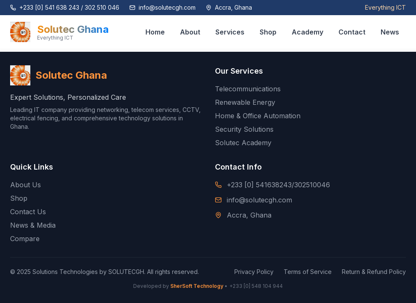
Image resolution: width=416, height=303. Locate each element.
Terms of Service (308, 271)
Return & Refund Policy (374, 271)
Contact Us (28, 211)
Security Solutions (244, 129)
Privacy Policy (254, 271)
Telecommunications (248, 89)
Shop (18, 198)
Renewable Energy (245, 102)
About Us (25, 185)
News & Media (33, 225)
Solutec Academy (243, 142)
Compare (25, 238)
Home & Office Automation (258, 116)
